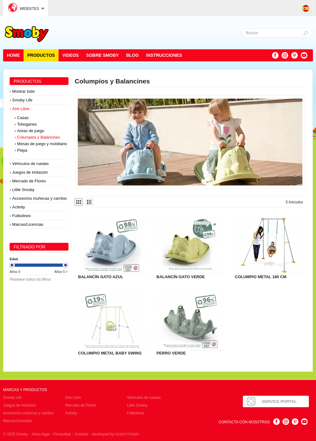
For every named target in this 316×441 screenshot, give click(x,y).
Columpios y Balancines (38, 137)
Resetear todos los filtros (30, 279)
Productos (41, 55)
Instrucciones (164, 55)
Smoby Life (22, 100)
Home (13, 55)
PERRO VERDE (171, 353)
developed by (115, 434)
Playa (22, 150)
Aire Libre (20, 108)
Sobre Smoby (102, 55)
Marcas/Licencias (27, 224)
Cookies (81, 434)
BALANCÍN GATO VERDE (180, 276)
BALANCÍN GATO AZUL (100, 276)
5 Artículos (294, 202)
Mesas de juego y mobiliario (42, 143)
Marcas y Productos (25, 390)
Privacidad (62, 434)
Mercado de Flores (29, 181)
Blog (132, 55)
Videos (70, 55)
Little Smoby (23, 189)
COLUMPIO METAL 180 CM (260, 276)
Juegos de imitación (30, 172)
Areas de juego (30, 130)
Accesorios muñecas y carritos (39, 198)
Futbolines (21, 215)
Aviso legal (41, 434)
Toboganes (27, 124)
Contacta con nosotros (244, 422)
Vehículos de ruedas (30, 163)
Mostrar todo (23, 91)
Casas (23, 117)
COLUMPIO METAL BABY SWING (110, 353)
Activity (18, 207)
